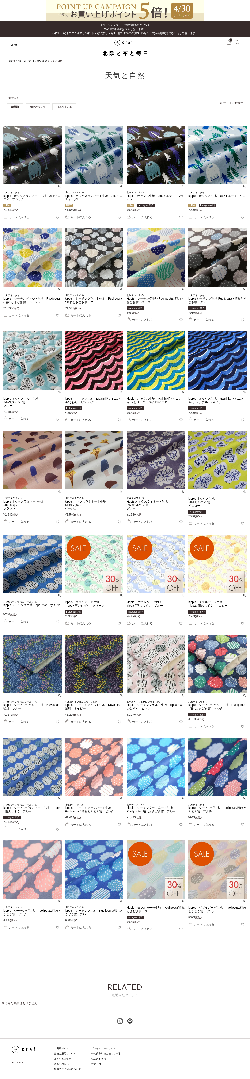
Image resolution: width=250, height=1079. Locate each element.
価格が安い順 (37, 106)
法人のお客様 (98, 1059)
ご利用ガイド (61, 1048)
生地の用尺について (65, 1053)
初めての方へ (61, 1064)
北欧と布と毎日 (25, 61)
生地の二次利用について (67, 1069)
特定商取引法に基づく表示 (106, 1053)
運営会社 (96, 1064)
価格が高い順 (64, 106)
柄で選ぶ (42, 61)
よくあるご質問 (62, 1059)
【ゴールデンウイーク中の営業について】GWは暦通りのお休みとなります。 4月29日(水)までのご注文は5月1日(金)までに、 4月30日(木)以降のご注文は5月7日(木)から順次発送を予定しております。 (125, 29)
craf (11, 61)
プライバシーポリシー (103, 1048)
